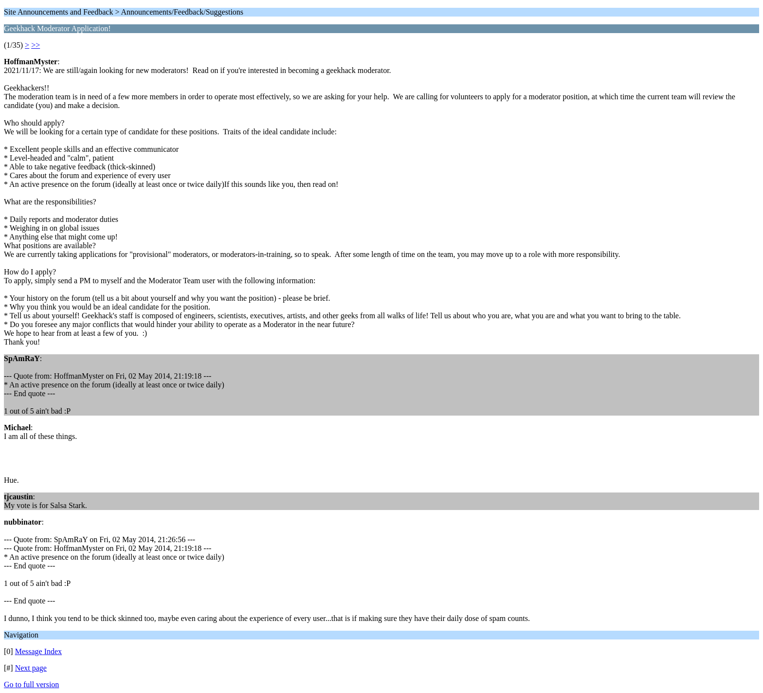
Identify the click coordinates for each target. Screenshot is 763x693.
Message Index (38, 651)
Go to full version (31, 684)
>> (35, 45)
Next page (31, 668)
